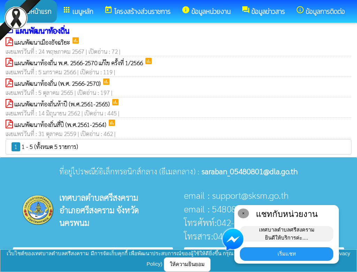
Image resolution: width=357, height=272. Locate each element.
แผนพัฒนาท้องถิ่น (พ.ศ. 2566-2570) (58, 83)
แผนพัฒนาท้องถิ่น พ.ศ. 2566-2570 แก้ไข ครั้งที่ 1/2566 (79, 63)
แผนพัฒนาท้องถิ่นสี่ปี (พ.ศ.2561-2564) (61, 124)
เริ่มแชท (287, 254)
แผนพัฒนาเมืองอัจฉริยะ (42, 42)
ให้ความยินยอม (187, 264)
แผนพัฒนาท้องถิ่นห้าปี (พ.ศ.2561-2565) (62, 104)
